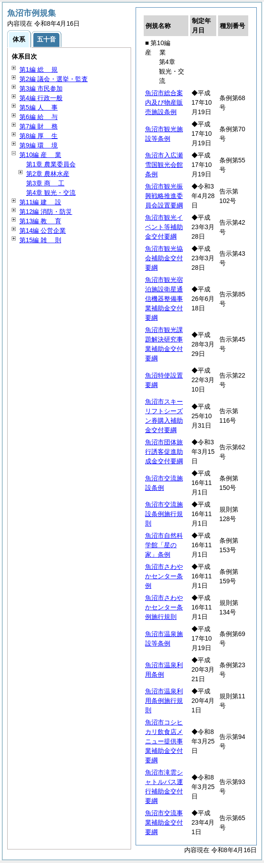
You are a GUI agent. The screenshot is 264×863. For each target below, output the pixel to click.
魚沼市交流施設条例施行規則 (164, 514)
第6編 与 (38, 116)
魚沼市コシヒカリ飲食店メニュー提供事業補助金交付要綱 (164, 741)
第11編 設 (40, 202)
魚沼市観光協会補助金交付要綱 (164, 258)
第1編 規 (38, 69)
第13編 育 (40, 221)
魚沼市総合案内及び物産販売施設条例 (164, 102)
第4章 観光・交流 (51, 192)
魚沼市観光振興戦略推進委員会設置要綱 (164, 196)
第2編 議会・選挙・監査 (53, 79)
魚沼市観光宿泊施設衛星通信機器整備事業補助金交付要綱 (164, 298)
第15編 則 (40, 240)
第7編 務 (38, 126)
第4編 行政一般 (41, 98)
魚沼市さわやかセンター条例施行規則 (164, 607)
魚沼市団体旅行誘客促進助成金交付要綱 (164, 451)
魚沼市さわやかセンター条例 (164, 576)
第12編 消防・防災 (45, 211)
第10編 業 (40, 154)
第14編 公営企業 (42, 230)
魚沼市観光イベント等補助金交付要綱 (164, 227)
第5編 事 (38, 107)
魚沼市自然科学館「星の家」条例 (164, 545)
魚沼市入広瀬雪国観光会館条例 (164, 165)
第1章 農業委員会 (51, 164)
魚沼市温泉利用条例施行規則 (164, 701)
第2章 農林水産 (47, 173)
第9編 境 (38, 145)
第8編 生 (38, 135)
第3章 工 (45, 183)
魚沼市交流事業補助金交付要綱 (164, 822)
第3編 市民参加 (41, 88)
